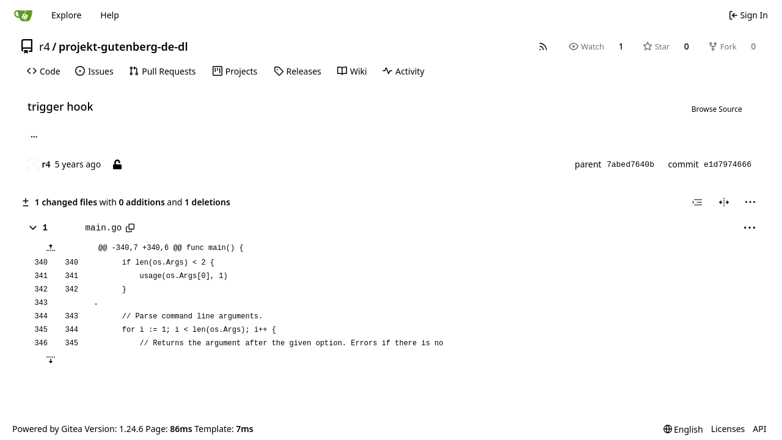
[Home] (23, 15)
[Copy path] (130, 228)
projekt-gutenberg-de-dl (123, 46)
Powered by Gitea (47, 429)
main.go (104, 228)
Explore (66, 15)
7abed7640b (630, 164)
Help (109, 15)
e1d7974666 (727, 164)
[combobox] (697, 202)
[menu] (750, 202)
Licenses (728, 429)
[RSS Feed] (543, 46)
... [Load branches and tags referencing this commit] (34, 136)
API (759, 429)
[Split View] (724, 202)
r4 (44, 46)
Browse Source (717, 109)
